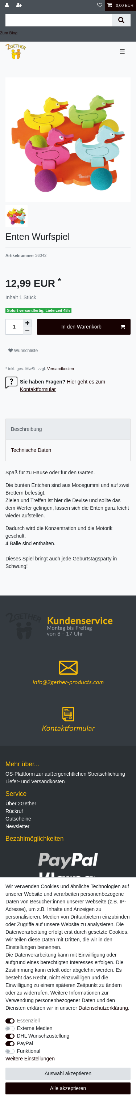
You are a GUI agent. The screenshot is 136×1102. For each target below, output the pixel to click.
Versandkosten (60, 368)
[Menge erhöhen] (27, 323)
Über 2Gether (20, 803)
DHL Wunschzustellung (43, 1036)
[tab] (68, 429)
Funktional (29, 1051)
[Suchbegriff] (58, 20)
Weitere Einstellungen (30, 1058)
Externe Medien (35, 1028)
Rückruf (14, 811)
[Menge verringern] (27, 331)
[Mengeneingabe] (14, 327)
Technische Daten (31, 450)
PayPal (25, 1043)
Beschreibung (26, 429)
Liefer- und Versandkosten (35, 781)
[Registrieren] (20, 5)
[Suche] (121, 20)
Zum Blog (8, 33)
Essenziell (28, 1020)
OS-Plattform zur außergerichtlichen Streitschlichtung (65, 774)
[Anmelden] (8, 5)
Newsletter (17, 826)
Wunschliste (23, 350)
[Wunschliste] (100, 5)
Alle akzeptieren (68, 1088)
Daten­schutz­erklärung (103, 1008)
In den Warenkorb (93, 327)
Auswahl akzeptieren (68, 1073)
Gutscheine (18, 819)
